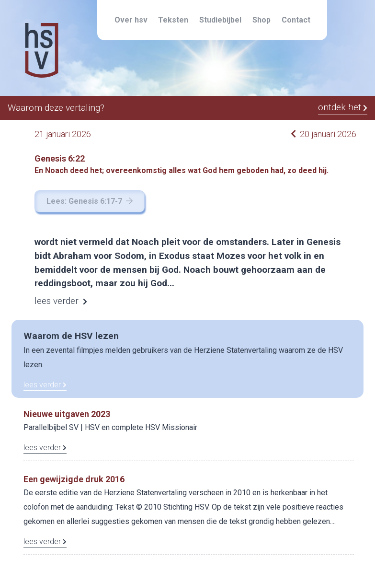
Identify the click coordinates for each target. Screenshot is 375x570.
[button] (348, 108)
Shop (261, 19)
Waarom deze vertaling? (56, 107)
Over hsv (131, 19)
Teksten (173, 19)
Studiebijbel (220, 19)
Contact (296, 19)
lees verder (45, 384)
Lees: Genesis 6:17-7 (89, 201)
